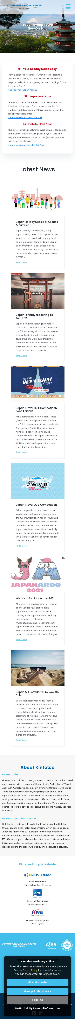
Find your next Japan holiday (22, 89)
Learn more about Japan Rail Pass (25, 117)
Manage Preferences (37, 991)
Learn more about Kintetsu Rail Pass (26, 145)
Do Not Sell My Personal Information (37, 1008)
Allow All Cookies (38, 982)
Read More (21, 262)
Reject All (37, 999)
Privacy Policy (30, 970)
